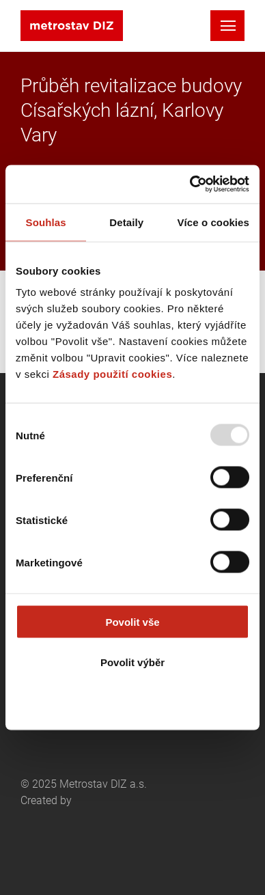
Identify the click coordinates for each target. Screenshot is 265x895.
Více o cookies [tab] (213, 222)
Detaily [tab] (126, 222)
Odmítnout (132, 702)
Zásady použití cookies (112, 374)
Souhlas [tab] (46, 222)
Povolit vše (132, 622)
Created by (81, 827)
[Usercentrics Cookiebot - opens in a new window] (190, 184)
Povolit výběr (132, 661)
